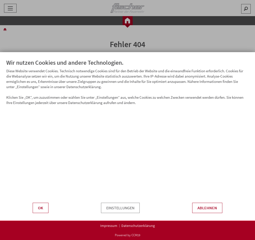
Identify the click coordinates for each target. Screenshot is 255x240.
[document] (127, 134)
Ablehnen (207, 207)
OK (40, 207)
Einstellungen (120, 207)
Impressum (108, 225)
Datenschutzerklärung (138, 225)
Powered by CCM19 (127, 235)
